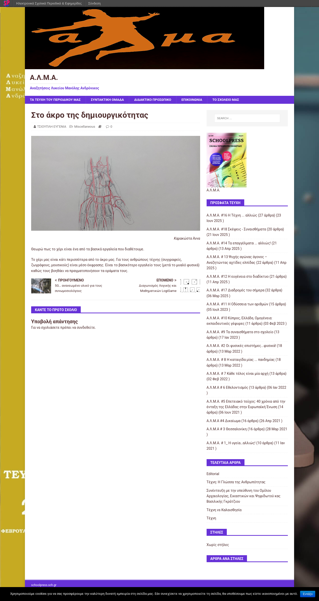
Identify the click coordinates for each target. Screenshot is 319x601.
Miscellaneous (84, 127)
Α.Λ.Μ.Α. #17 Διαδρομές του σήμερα (235, 290)
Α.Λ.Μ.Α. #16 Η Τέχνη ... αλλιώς (232, 216)
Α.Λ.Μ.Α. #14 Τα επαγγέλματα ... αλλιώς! (239, 243)
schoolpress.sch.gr (43, 585)
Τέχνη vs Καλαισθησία (224, 510)
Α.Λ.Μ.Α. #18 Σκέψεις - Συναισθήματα (236, 229)
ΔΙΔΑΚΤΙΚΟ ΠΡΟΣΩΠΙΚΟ (157, 100)
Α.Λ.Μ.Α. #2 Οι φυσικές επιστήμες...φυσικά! (241, 346)
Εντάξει (308, 594)
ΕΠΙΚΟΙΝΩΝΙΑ (198, 100)
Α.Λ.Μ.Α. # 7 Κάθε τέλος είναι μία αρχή (238, 374)
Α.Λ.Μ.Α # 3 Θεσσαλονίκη (227, 429)
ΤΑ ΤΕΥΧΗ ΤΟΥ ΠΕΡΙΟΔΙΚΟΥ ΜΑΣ (56, 100)
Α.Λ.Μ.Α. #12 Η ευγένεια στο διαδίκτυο (238, 276)
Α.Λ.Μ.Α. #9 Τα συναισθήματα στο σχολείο (240, 332)
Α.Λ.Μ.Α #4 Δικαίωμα (223, 421)
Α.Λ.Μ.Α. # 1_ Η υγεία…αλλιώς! (231, 443)
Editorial (213, 474)
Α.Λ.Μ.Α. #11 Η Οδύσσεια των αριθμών (237, 304)
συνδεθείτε (86, 328)
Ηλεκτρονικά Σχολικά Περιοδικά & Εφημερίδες (49, 3)
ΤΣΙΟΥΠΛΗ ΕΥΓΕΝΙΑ (51, 127)
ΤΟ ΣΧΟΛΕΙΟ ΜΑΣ (233, 100)
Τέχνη (211, 518)
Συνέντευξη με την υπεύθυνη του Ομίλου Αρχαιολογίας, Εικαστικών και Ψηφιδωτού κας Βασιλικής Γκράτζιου (244, 496)
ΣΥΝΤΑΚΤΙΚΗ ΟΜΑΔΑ (110, 100)
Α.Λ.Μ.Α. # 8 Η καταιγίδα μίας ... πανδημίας (241, 360)
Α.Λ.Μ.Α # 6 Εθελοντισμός (227, 388)
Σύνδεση (94, 3)
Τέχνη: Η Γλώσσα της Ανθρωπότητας (236, 482)
